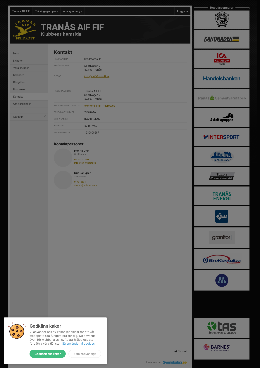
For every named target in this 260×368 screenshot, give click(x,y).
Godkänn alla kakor (48, 354)
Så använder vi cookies (78, 343)
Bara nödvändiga (84, 354)
